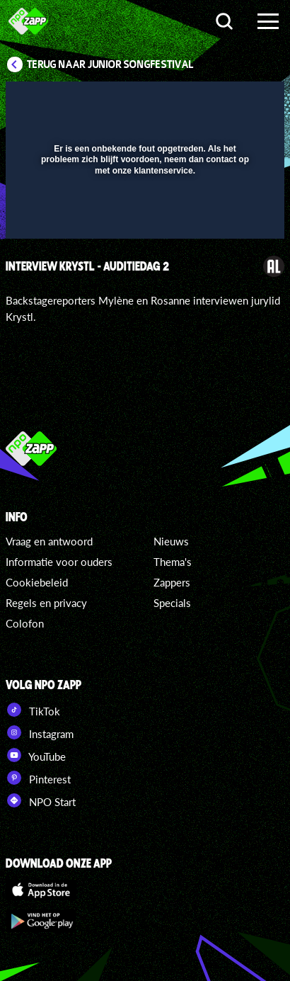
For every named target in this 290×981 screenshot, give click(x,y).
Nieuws (171, 541)
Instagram (40, 732)
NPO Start (41, 800)
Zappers (171, 582)
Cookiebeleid (37, 582)
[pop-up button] (208, 101)
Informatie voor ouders (59, 561)
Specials (172, 602)
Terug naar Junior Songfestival (110, 64)
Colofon (25, 623)
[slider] (143, 220)
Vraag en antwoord (49, 541)
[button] (236, 101)
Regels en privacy (46, 602)
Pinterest (38, 777)
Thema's (172, 561)
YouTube (36, 755)
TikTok (33, 709)
